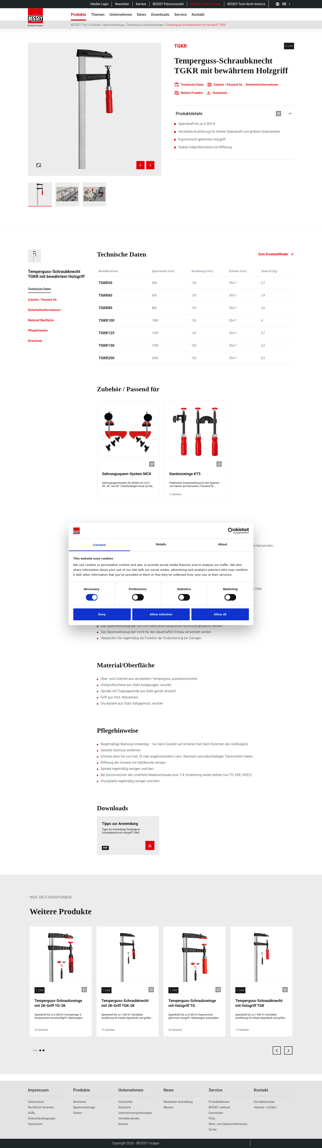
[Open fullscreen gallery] (38, 165)
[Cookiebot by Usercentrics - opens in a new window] (231, 531)
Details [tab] (161, 544)
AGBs (31, 1113)
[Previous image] (140, 165)
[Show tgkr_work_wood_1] (67, 194)
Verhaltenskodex (129, 1118)
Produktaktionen (219, 1101)
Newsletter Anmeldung (178, 1101)
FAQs (212, 1118)
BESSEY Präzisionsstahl (168, 4)
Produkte (95, 24)
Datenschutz (36, 1101)
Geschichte (125, 1101)
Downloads (216, 1113)
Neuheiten (79, 1101)
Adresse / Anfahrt (265, 1107)
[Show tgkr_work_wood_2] (95, 194)
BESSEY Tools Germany (205, 4)
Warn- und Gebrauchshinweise (228, 1124)
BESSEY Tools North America (246, 4)
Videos (77, 1113)
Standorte (124, 1107)
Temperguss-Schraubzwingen (145, 24)
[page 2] (40, 1050)
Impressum (35, 1124)
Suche (213, 1129)
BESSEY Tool (79, 24)
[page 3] (43, 1050)
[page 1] (35, 1050)
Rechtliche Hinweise (41, 1107)
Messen (168, 1107)
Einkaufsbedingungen (41, 1118)
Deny (102, 614)
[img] (94, 109)
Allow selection (161, 614)
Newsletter (122, 4)
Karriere (141, 4)
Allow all (220, 614)
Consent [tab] (99, 545)
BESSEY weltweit (219, 1107)
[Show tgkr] (40, 194)
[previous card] (277, 1050)
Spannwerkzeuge (113, 24)
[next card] (288, 1050)
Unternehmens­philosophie (135, 1113)
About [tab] (222, 544)
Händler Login (99, 4)
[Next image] (150, 165)
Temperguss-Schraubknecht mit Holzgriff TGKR (195, 24)
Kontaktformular (264, 1101)
